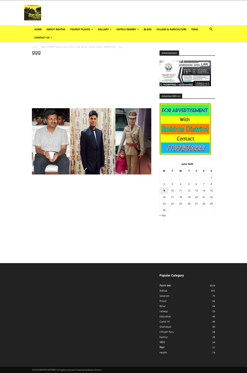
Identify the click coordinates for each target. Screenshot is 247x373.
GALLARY (104, 29)
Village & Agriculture (171, 29)
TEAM (194, 29)
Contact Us (43, 37)
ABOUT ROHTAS (55, 29)
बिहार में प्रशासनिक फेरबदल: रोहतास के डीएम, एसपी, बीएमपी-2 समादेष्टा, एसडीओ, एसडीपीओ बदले (78, 47)
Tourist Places (81, 29)
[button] (211, 29)
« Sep (163, 215)
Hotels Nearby (127, 29)
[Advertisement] (181, 12)
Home (38, 29)
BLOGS (148, 29)
